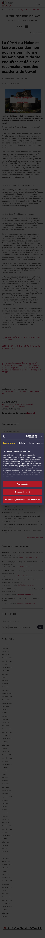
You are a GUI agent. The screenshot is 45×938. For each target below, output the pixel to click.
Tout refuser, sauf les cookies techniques (22, 500)
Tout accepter (22, 484)
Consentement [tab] (9, 443)
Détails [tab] (22, 443)
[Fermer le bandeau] (41, 436)
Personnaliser (22, 492)
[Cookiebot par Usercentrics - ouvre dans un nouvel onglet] (27, 436)
